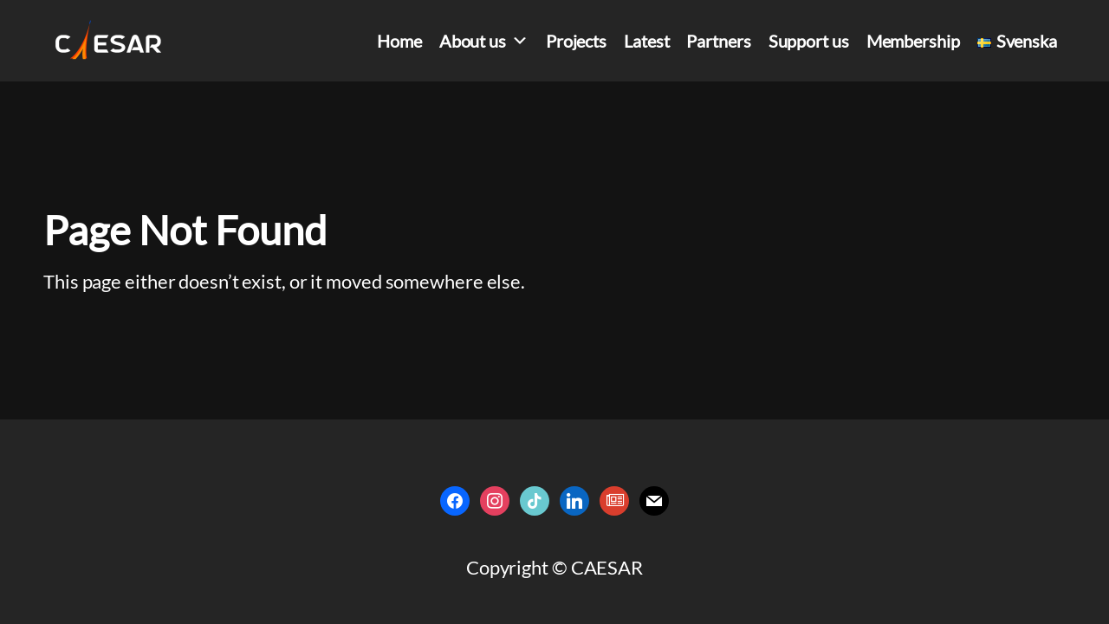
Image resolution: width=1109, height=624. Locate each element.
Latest (646, 40)
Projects (576, 40)
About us (484, 40)
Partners (718, 40)
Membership (913, 40)
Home (399, 40)
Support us (809, 40)
